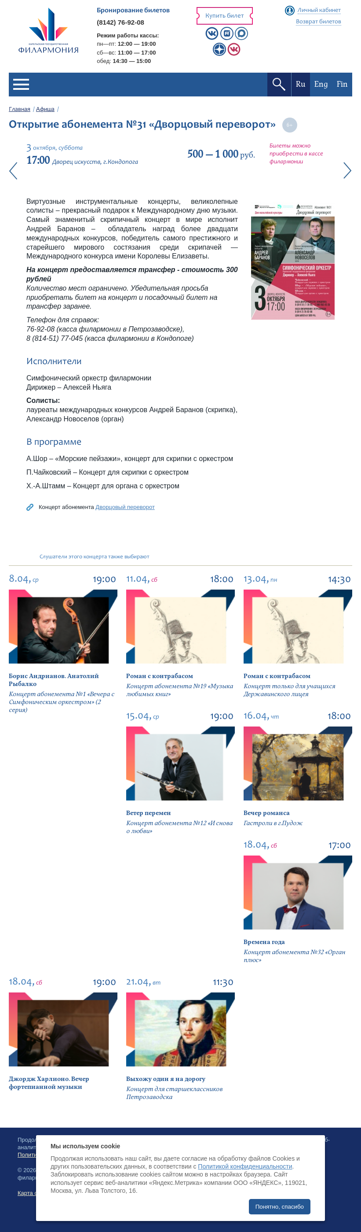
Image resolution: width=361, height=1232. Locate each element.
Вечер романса (267, 813)
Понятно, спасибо (279, 1206)
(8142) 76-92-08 (120, 22)
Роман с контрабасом (159, 676)
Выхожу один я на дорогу (165, 1079)
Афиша (45, 110)
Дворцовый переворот (125, 507)
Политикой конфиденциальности (245, 1166)
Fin (342, 84)
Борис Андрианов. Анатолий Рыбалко (54, 680)
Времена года (264, 942)
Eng (321, 84)
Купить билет (224, 16)
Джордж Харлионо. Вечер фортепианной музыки (49, 1083)
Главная (19, 110)
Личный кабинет (319, 10)
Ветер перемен (148, 813)
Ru (301, 84)
